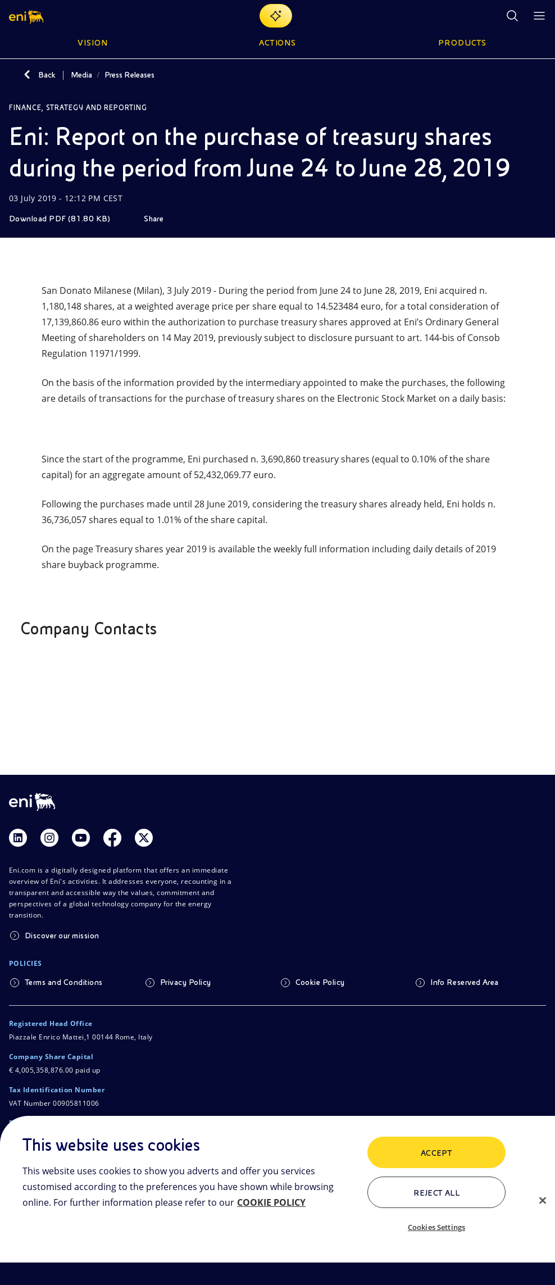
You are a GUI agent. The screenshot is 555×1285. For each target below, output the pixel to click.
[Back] (27, 74)
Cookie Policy (320, 982)
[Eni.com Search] (512, 15)
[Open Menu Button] (539, 15)
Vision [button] (93, 42)
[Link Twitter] (144, 838)
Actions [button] (278, 42)
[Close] (542, 1200)
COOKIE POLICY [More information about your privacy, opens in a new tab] (271, 1202)
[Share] (161, 218)
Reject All (436, 1192)
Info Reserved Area (464, 982)
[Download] (67, 218)
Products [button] (462, 42)
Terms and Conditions (64, 982)
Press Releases (129, 74)
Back (47, 74)
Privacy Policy (185, 982)
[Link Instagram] (49, 838)
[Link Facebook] (112, 838)
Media (81, 74)
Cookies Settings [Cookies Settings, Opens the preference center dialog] (436, 1227)
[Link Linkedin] (18, 838)
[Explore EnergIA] (276, 16)
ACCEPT (437, 1152)
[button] (27, 15)
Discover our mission (62, 935)
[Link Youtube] (81, 838)
